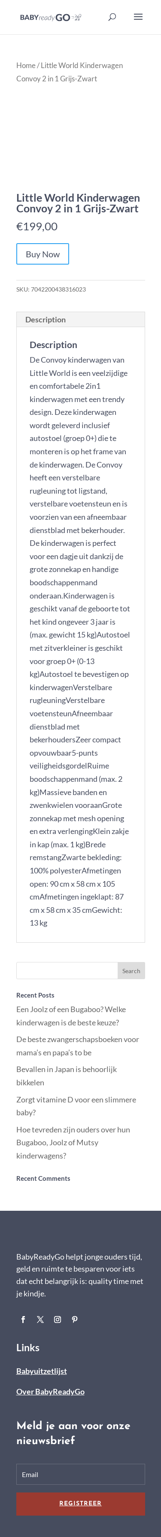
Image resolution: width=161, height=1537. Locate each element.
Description (45, 319)
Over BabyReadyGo (50, 1391)
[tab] (81, 319)
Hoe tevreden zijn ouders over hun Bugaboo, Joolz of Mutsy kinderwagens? (73, 1142)
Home (26, 65)
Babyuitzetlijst (41, 1371)
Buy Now (43, 254)
